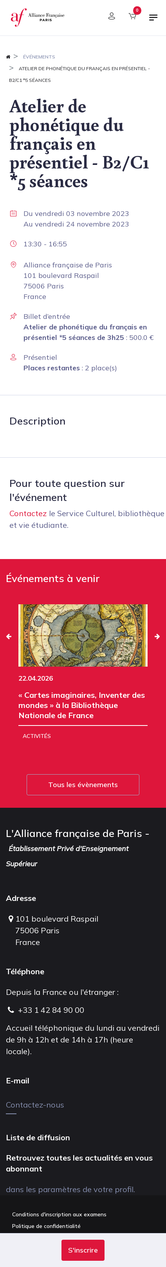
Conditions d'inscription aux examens (59, 1214)
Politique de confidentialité (46, 1226)
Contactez (28, 513)
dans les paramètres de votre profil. (70, 1189)
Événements (39, 57)
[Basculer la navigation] (153, 20)
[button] (83, 1250)
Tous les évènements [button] (83, 784)
